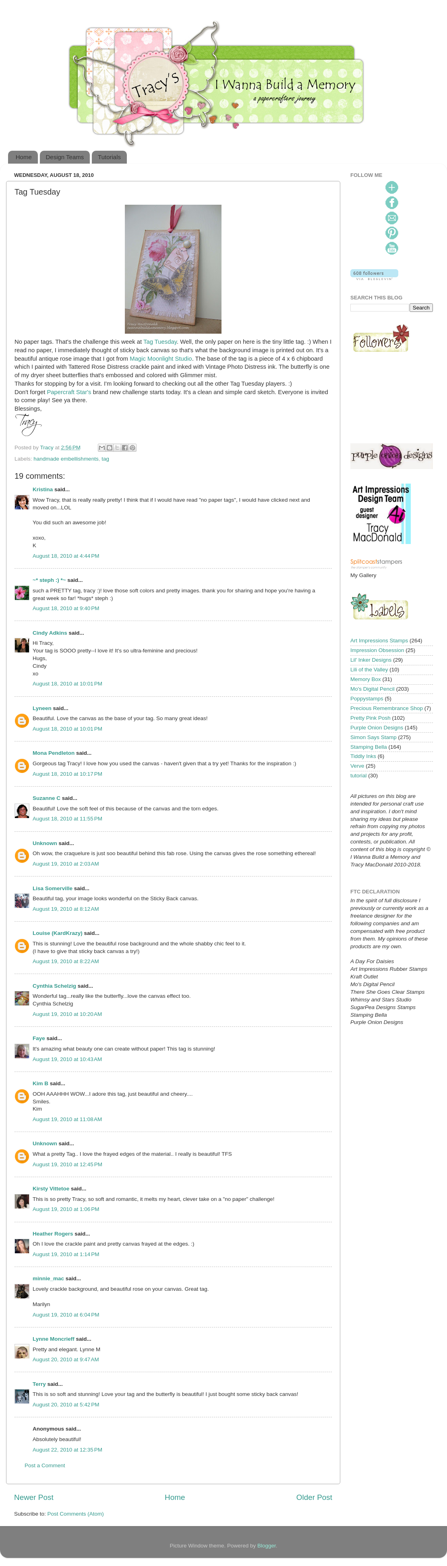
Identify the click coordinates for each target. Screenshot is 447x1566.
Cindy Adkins (50, 633)
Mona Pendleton (53, 753)
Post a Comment (45, 1465)
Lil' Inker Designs (370, 660)
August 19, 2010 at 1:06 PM (66, 1209)
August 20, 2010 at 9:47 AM (66, 1359)
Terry (39, 1384)
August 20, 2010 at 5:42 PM (66, 1405)
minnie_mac (48, 1278)
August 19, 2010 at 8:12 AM (66, 909)
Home (24, 157)
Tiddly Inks (363, 756)
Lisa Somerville (52, 888)
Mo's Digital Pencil (372, 689)
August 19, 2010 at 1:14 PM (66, 1254)
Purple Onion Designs (376, 728)
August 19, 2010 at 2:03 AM (66, 864)
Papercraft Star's (70, 392)
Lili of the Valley (369, 670)
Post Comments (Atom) (76, 1514)
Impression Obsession (377, 650)
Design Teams (65, 157)
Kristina (43, 489)
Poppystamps (366, 699)
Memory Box (365, 679)
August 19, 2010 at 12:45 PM (67, 1164)
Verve (357, 766)
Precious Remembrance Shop (386, 708)
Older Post (314, 1497)
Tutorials (109, 157)
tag (105, 459)
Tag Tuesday (160, 342)
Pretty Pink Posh (370, 718)
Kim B (40, 1083)
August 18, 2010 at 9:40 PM (66, 608)
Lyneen (42, 708)
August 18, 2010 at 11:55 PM (67, 819)
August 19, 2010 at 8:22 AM (66, 961)
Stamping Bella (368, 747)
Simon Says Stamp (373, 737)
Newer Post (34, 1497)
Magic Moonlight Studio (161, 358)
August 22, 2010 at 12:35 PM (67, 1450)
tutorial (358, 776)
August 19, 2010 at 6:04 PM (66, 1315)
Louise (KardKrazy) (58, 933)
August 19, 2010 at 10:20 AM (67, 1014)
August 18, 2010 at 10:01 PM (67, 684)
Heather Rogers (53, 1234)
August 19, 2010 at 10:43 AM (67, 1059)
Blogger (266, 1546)
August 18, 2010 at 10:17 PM (67, 774)
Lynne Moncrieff (53, 1339)
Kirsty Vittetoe (51, 1189)
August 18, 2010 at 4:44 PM (66, 556)
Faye (39, 1038)
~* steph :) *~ (49, 580)
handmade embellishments (65, 459)
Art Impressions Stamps (379, 641)
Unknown (45, 843)
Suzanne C (46, 798)
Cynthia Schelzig (54, 986)
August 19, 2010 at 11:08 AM (67, 1119)
